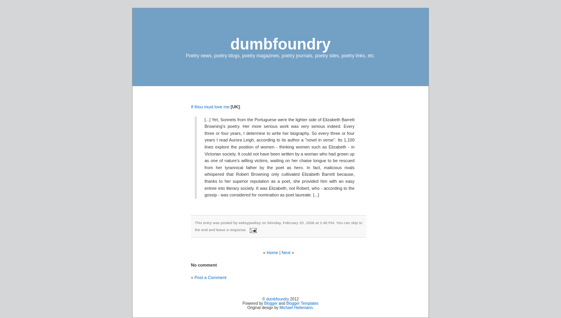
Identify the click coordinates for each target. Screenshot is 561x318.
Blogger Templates (302, 303)
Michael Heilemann (296, 308)
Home (272, 252)
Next (286, 252)
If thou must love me (211, 106)
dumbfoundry (280, 44)
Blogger (270, 303)
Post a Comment (210, 277)
